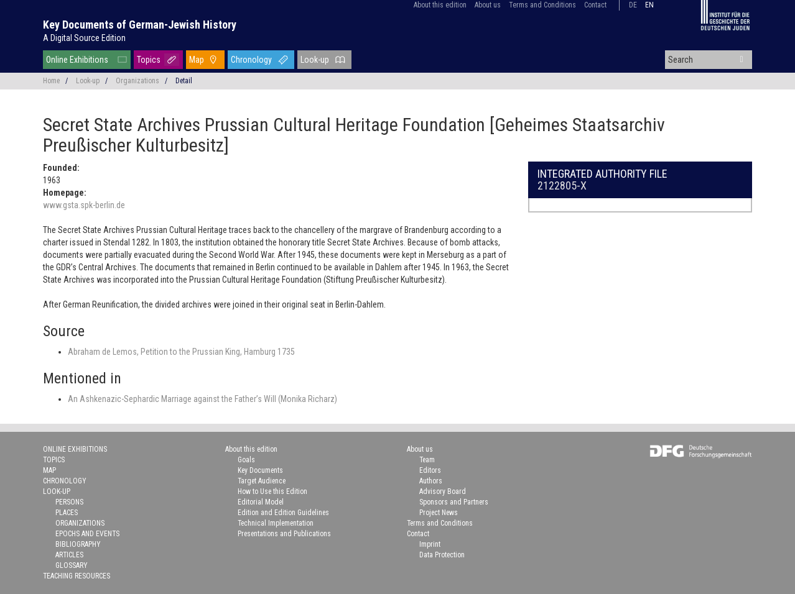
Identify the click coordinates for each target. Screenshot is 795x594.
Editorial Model (261, 502)
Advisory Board (442, 491)
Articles (69, 555)
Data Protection (442, 555)
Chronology (251, 60)
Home (51, 80)
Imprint (429, 544)
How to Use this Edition (272, 491)
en (649, 5)
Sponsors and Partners (453, 502)
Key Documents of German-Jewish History (139, 24)
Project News (438, 512)
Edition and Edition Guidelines (283, 512)
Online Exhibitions (77, 60)
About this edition (440, 5)
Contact (595, 5)
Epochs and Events (87, 533)
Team (427, 459)
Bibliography (78, 544)
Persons (69, 502)
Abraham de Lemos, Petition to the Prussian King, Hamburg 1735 (181, 352)
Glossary (71, 565)
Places (66, 512)
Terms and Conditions (542, 5)
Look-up (314, 60)
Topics (148, 60)
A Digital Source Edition (84, 38)
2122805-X (562, 185)
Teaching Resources (76, 576)
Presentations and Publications (284, 533)
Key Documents (260, 470)
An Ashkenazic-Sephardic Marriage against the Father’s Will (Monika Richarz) (202, 399)
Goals (246, 459)
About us (488, 5)
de (633, 5)
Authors (430, 481)
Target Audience (262, 481)
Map (196, 60)
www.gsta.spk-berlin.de (84, 205)
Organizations (137, 80)
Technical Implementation (276, 523)
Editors (430, 470)
